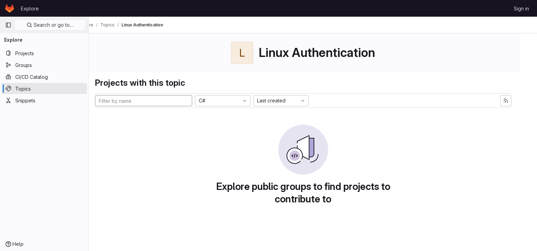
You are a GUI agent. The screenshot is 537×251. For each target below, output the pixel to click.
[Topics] (44, 88)
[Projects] (44, 53)
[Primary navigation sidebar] (8, 25)
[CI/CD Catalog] (44, 76)
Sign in (521, 8)
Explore (30, 8)
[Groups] (44, 64)
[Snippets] (44, 100)
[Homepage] (9, 8)
